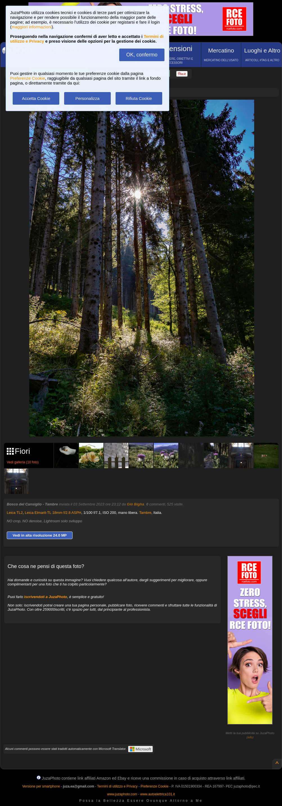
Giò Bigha (135, 504)
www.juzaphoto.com (122, 794)
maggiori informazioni (32, 26)
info (249, 737)
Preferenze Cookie (27, 78)
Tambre (145, 512)
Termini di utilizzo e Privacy (117, 786)
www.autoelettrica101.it (157, 794)
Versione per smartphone (41, 786)
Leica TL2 (15, 512)
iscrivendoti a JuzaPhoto (45, 597)
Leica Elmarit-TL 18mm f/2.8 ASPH (53, 512)
